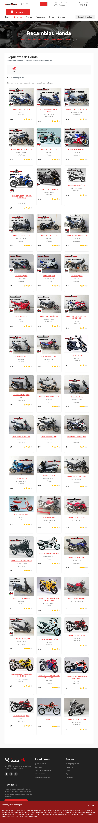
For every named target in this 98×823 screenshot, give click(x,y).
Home (6, 17)
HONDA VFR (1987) (21, 478)
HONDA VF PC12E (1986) (49, 356)
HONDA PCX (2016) (49, 476)
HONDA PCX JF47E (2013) (76, 185)
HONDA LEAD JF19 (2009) (21, 598)
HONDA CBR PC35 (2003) (76, 635)
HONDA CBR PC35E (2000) (76, 149)
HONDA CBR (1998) (49, 276)
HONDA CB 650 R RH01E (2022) (21, 149)
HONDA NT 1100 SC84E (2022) (77, 235)
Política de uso (40, 774)
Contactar (38, 767)
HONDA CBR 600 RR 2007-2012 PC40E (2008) (21, 197)
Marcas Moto (70, 767)
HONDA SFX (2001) (77, 397)
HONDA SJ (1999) (76, 355)
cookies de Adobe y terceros (43, 810)
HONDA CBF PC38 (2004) (76, 558)
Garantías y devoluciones (43, 770)
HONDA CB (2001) (76, 276)
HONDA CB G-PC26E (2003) (77, 598)
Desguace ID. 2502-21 (42, 777)
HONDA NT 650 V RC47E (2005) (76, 109)
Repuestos (17, 17)
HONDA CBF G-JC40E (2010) (76, 476)
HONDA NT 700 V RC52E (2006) (21, 561)
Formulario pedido (85, 17)
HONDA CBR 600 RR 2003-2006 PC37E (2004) (49, 599)
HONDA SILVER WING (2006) (21, 639)
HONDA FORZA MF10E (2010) (49, 189)
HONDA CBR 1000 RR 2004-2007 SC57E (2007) (77, 677)
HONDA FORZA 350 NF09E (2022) (49, 110)
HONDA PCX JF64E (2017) (21, 235)
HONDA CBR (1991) (21, 316)
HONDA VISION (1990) (21, 514)
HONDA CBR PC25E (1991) (21, 109)
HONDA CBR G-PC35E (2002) (76, 437)
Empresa (61, 17)
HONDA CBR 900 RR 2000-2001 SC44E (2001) (76, 317)
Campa (29, 17)
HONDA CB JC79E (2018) (49, 437)
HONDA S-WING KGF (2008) (77, 719)
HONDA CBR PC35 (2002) (76, 517)
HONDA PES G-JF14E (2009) (21, 437)
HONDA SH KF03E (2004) (21, 395)
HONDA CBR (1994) (21, 276)
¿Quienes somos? (41, 764)
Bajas (51, 17)
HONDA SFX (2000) (21, 356)
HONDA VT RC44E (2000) (49, 149)
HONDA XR (48, 719)
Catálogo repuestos (72, 764)
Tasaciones (40, 17)
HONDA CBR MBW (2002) (21, 716)
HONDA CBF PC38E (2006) (49, 316)
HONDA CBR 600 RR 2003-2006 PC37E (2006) (49, 677)
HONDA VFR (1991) (49, 517)
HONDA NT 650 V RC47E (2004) (49, 639)
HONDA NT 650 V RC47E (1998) (49, 397)
